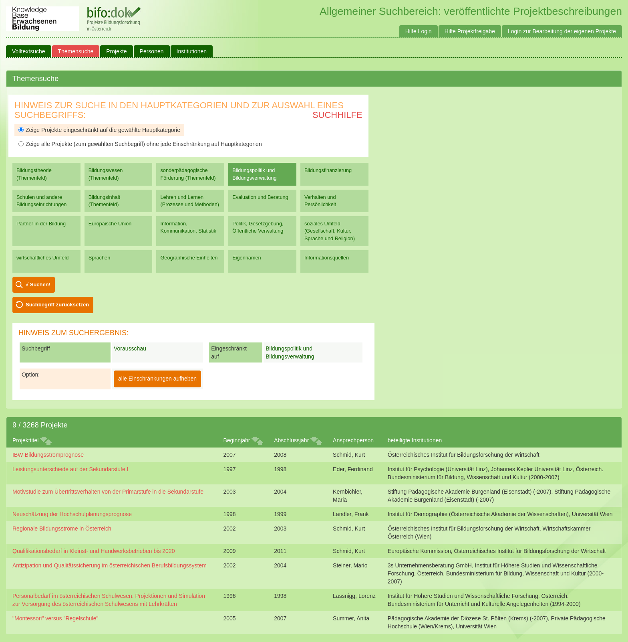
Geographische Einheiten (188, 258)
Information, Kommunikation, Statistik (188, 227)
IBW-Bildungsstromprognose (48, 455)
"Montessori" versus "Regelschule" (55, 618)
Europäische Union (110, 224)
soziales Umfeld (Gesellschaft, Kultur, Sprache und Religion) (329, 231)
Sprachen (100, 258)
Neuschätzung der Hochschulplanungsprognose (72, 514)
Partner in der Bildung (41, 224)
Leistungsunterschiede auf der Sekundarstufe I (70, 469)
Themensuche (76, 51)
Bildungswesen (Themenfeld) (106, 173)
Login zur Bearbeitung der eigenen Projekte (562, 31)
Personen (152, 51)
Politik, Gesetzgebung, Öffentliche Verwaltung (257, 227)
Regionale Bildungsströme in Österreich (61, 528)
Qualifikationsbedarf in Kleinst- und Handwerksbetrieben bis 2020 (93, 551)
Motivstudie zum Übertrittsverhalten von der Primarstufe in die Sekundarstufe (107, 491)
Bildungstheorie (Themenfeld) (34, 173)
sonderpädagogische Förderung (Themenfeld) (187, 173)
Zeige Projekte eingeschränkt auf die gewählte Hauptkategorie (99, 130)
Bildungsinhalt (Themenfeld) (104, 200)
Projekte (116, 51)
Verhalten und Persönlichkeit (320, 200)
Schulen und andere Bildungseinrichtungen (41, 200)
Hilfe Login (418, 31)
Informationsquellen (326, 258)
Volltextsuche (28, 51)
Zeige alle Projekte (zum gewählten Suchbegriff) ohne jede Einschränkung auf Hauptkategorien (140, 144)
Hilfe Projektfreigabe (470, 31)
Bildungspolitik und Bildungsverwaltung (254, 173)
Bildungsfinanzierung (328, 170)
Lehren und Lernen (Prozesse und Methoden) (189, 200)
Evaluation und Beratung (260, 197)
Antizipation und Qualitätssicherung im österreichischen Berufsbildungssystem (109, 565)
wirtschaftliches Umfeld (42, 258)
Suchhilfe (337, 115)
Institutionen (192, 51)
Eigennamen (246, 258)
